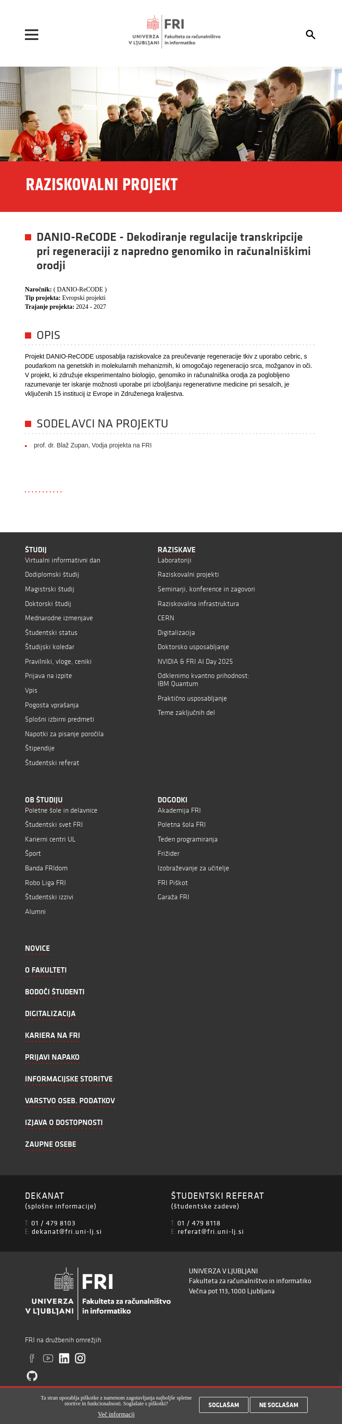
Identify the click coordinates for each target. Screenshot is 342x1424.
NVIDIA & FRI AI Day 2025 (195, 661)
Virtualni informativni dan (62, 560)
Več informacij (116, 1415)
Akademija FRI (179, 810)
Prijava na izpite (48, 675)
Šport (33, 853)
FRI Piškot (173, 882)
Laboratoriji (174, 560)
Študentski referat (52, 762)
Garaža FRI (173, 897)
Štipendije (40, 748)
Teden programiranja (188, 839)
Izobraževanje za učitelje (193, 868)
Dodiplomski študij (52, 574)
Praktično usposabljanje (192, 698)
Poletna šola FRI (182, 824)
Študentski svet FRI (54, 824)
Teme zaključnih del (186, 712)
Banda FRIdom (46, 868)
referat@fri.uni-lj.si (211, 1231)
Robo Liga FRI (45, 882)
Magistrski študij (49, 589)
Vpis (31, 690)
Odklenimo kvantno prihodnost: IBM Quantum (203, 679)
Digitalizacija (176, 632)
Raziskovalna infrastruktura (198, 603)
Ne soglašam (278, 1405)
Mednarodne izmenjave (59, 618)
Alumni (35, 911)
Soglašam (223, 1405)
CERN (166, 618)
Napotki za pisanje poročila (64, 734)
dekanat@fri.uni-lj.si (67, 1231)
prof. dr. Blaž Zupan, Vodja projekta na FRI (93, 445)
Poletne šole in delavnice (61, 810)
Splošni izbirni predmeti (59, 719)
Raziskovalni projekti (188, 574)
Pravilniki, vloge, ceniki (58, 661)
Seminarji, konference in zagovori (206, 589)
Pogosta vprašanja (52, 705)
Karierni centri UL (50, 839)
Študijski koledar (49, 646)
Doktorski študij (48, 603)
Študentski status (51, 632)
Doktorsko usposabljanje (193, 646)
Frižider (168, 853)
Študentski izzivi (49, 897)
